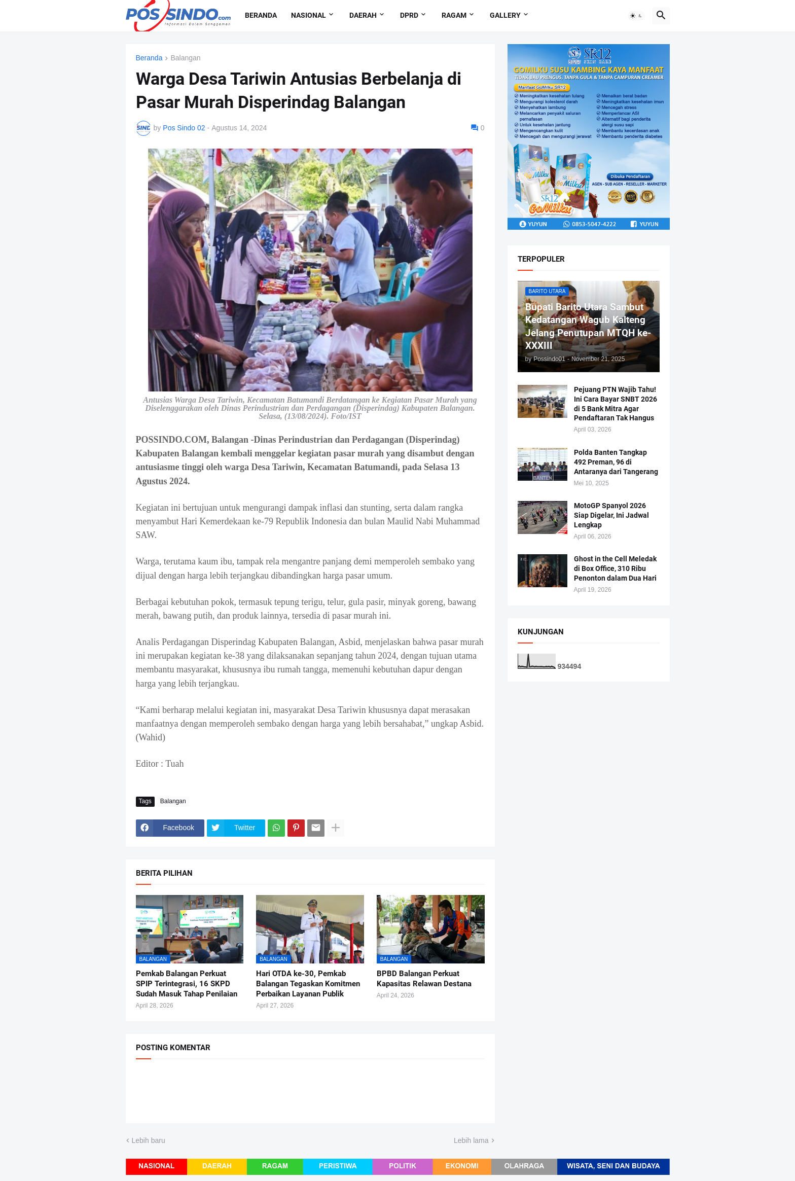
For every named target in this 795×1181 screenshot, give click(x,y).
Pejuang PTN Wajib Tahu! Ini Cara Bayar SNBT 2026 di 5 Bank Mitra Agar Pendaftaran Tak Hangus (615, 403)
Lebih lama (471, 1140)
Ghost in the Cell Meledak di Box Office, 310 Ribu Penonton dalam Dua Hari (615, 568)
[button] (636, 16)
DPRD (409, 15)
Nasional (308, 15)
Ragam (454, 15)
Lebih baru (148, 1140)
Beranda (261, 15)
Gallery (505, 15)
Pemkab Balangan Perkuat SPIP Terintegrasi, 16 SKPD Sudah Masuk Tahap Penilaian (186, 984)
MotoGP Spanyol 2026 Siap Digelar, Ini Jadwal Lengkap (611, 515)
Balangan (185, 58)
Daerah (363, 15)
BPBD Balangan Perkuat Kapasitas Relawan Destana (424, 978)
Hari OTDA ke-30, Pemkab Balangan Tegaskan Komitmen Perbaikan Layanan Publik (308, 984)
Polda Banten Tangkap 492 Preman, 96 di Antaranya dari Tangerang (616, 462)
